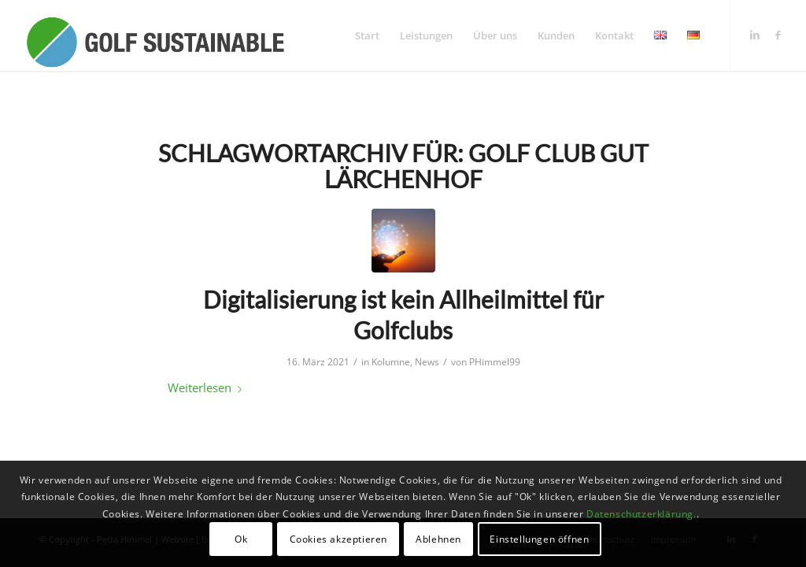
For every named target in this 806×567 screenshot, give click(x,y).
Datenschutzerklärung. (641, 514)
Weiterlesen (208, 387)
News (427, 362)
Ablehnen (438, 539)
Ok (241, 539)
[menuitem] (367, 35)
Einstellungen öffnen (539, 539)
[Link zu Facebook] (778, 34)
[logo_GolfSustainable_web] (155, 35)
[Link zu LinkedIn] (755, 34)
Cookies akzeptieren (338, 539)
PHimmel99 (494, 362)
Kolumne (391, 362)
